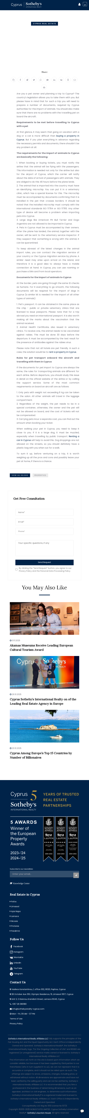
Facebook (18, 946)
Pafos (13, 901)
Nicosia (14, 921)
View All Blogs (20, 475)
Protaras (15, 926)
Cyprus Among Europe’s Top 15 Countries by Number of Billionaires (41, 755)
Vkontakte (18, 957)
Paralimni (15, 931)
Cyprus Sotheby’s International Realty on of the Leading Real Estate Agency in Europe (43, 701)
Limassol (15, 906)
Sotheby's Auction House (39, 1112)
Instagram (18, 952)
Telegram (18, 973)
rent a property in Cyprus (62, 352)
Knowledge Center (21, 883)
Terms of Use (16, 1018)
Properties (40, 475)
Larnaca (15, 916)
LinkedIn (17, 962)
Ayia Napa (16, 911)
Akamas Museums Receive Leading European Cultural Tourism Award (41, 647)
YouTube (18, 968)
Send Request (44, 562)
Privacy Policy (16, 1023)
